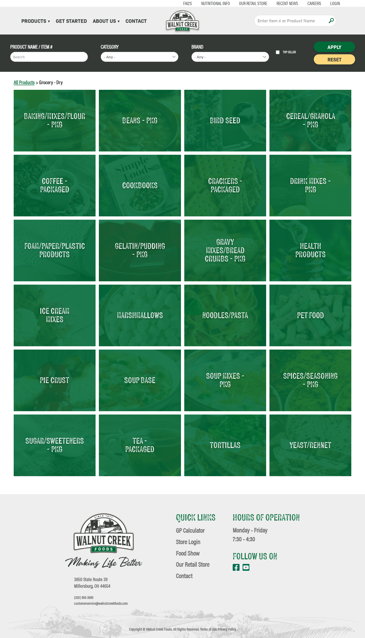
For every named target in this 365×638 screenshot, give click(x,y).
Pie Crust (54, 380)
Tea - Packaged (139, 445)
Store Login (188, 541)
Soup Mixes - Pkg (225, 380)
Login (322, 3)
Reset (334, 59)
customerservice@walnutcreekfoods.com (101, 603)
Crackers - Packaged (225, 185)
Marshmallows (140, 315)
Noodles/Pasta (225, 315)
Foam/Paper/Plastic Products (54, 250)
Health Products (310, 250)
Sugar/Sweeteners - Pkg (54, 445)
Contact (136, 20)
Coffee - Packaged (54, 185)
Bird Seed (225, 120)
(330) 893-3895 (83, 597)
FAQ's (174, 3)
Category (109, 46)
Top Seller (286, 52)
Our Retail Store (240, 3)
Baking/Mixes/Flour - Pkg (54, 120)
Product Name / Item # (31, 46)
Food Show (187, 553)
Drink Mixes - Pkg (310, 185)
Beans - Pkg (139, 120)
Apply (331, 20)
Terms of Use (208, 629)
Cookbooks (140, 185)
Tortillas (225, 445)
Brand (197, 46)
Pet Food (310, 315)
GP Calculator (190, 530)
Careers (301, 3)
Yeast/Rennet (310, 445)
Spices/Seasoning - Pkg (310, 380)
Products (35, 20)
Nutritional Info (202, 3)
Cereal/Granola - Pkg (310, 120)
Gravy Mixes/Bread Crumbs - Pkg (225, 250)
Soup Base (139, 380)
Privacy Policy (227, 629)
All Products (24, 82)
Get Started (71, 20)
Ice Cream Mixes (54, 315)
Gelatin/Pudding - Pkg (140, 250)
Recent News (274, 3)
